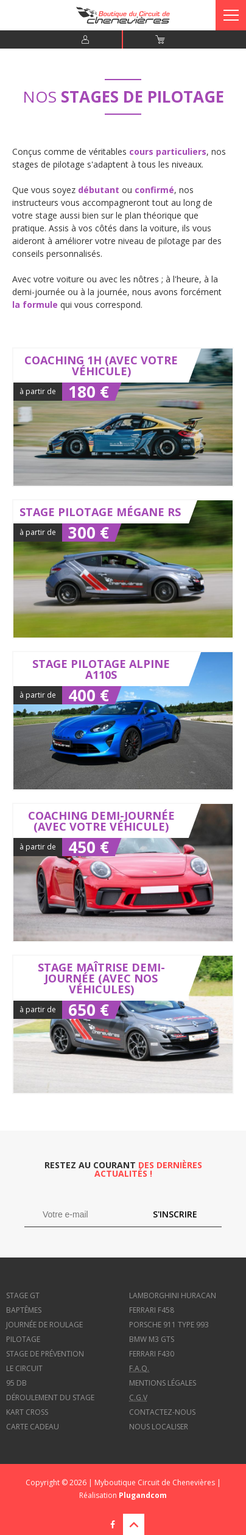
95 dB (16, 1383)
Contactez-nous (162, 1412)
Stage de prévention (45, 1354)
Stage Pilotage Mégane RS (123, 569)
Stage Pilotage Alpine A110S (123, 720)
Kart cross (27, 1412)
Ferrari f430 (151, 1354)
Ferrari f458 (151, 1310)
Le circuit (24, 1368)
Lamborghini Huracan (172, 1295)
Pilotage (23, 1339)
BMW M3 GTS (151, 1339)
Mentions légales (162, 1383)
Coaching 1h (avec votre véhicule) (123, 417)
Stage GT (23, 1295)
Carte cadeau (32, 1426)
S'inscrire (175, 1214)
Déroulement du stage (50, 1397)
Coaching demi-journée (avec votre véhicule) (123, 872)
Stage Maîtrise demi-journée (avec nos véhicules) (123, 1024)
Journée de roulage (44, 1324)
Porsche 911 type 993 (169, 1324)
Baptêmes (23, 1310)
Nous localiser (158, 1426)
